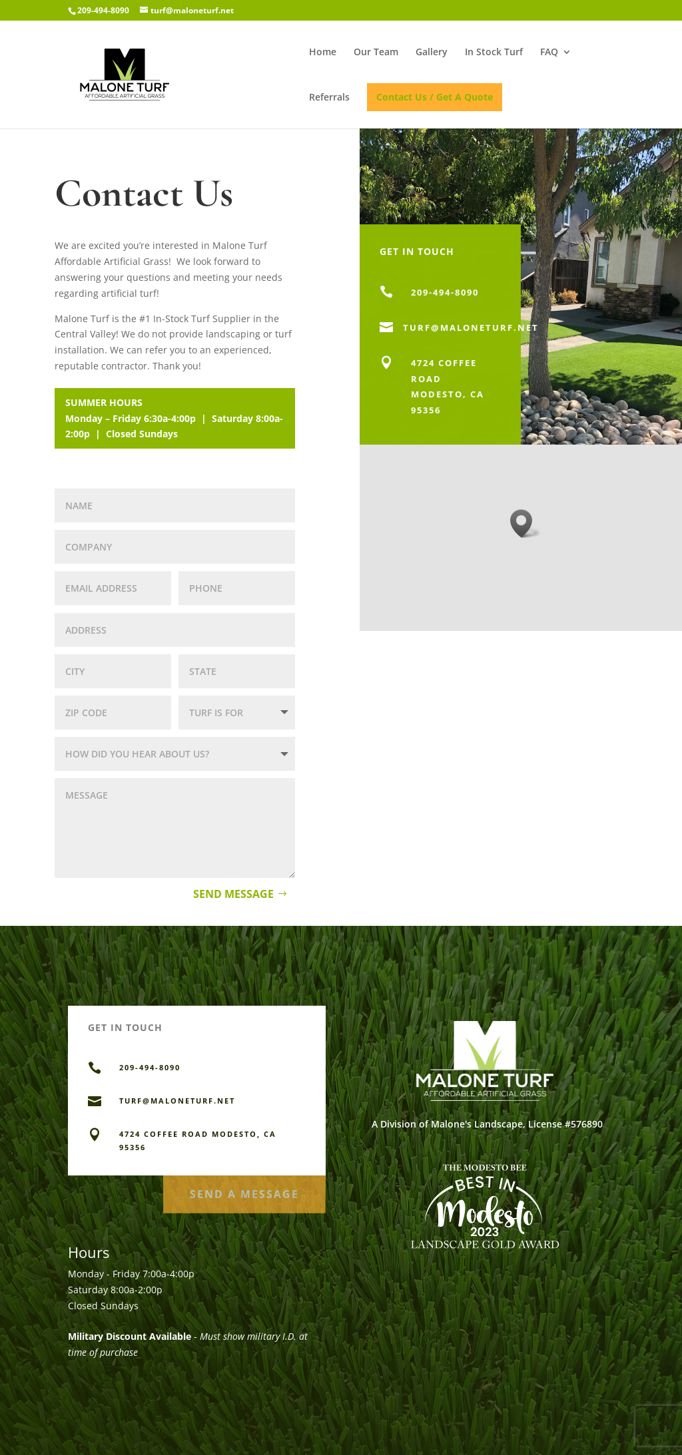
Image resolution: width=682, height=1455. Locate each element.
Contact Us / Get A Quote (434, 97)
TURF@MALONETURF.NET (177, 1101)
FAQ (549, 52)
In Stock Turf (494, 52)
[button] (525, 523)
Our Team (376, 52)
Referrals (329, 98)
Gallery (432, 52)
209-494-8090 (103, 10)
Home (322, 52)
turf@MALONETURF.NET (471, 330)
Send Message (233, 894)
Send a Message (244, 1190)
